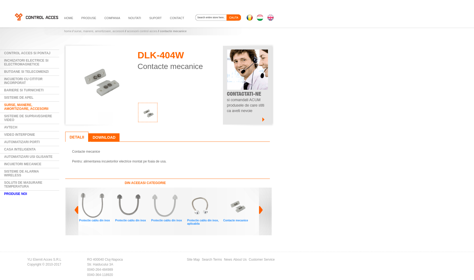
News (228, 259)
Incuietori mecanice (22, 164)
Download (104, 137)
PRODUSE (88, 18)
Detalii (77, 137)
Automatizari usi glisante (28, 157)
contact (177, 18)
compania (112, 18)
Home (68, 31)
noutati (134, 18)
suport (155, 18)
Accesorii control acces (142, 31)
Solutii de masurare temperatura (23, 184)
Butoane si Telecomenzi (26, 72)
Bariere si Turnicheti (24, 90)
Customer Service (262, 259)
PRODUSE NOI (15, 194)
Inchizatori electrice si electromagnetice (26, 62)
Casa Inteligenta (20, 149)
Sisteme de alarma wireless (21, 173)
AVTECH (10, 127)
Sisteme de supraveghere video (28, 118)
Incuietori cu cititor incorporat (23, 81)
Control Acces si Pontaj (27, 53)
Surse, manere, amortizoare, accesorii (99, 31)
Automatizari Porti (22, 142)
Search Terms (212, 259)
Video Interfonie (19, 135)
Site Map (193, 259)
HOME (68, 18)
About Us (240, 259)
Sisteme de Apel (19, 98)
